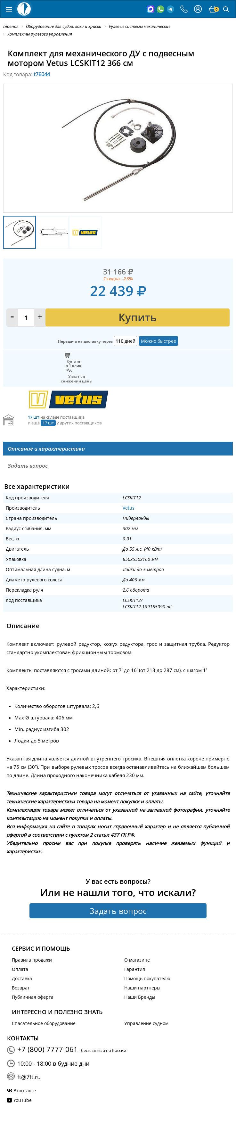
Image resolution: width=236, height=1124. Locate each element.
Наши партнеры (142, 988)
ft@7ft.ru (29, 1076)
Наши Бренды (139, 997)
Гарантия (134, 969)
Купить (137, 317)
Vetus (128, 508)
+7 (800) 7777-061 (47, 1049)
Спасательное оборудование (44, 1023)
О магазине (137, 960)
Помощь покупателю (147, 978)
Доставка (22, 978)
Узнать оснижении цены (77, 378)
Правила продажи (32, 960)
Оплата (20, 969)
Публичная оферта (32, 997)
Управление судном (146, 1023)
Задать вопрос (118, 910)
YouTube (22, 1100)
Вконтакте (24, 1090)
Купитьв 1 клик (73, 363)
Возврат (21, 988)
